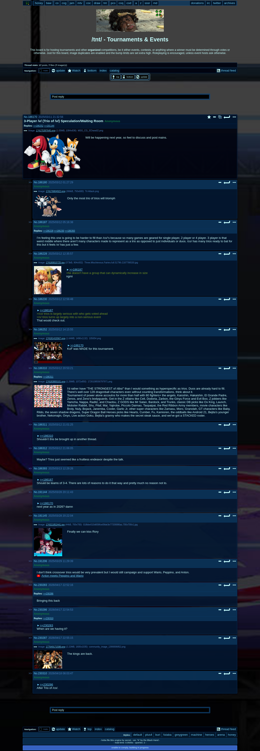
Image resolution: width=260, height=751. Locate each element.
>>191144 (49, 126)
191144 (42, 492)
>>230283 (46, 625)
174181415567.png (55, 338)
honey (232, 734)
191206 (42, 561)
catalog (114, 70)
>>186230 (59, 231)
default (137, 734)
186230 (42, 299)
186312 (42, 448)
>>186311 (48, 377)
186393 (42, 468)
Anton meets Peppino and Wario (62, 575)
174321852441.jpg (55, 524)
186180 (42, 182)
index (103, 70)
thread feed (226, 70)
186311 (42, 424)
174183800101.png (55, 381)
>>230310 (48, 618)
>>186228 (48, 231)
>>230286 (48, 593)
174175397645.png (45, 130)
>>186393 (70, 231)
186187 (42, 222)
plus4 (148, 734)
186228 (42, 253)
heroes (209, 734)
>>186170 (77, 345)
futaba (167, 734)
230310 (42, 673)
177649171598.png (55, 647)
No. (26, 117)
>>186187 (76, 269)
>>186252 (38, 126)
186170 (32, 117)
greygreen (181, 734)
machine (196, 734)
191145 (42, 515)
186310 (42, 368)
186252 (42, 329)
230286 (42, 609)
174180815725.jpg (55, 262)
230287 (42, 637)
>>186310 (46, 435)
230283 (42, 585)
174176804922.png (55, 191)
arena (221, 734)
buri (157, 734)
